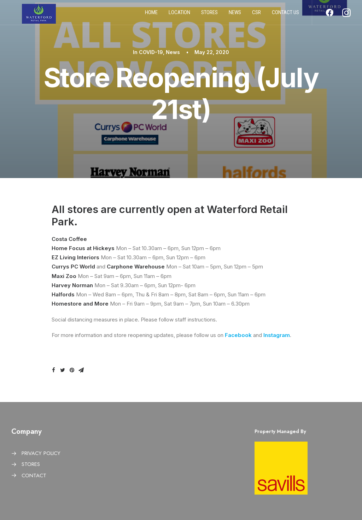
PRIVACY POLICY (41, 453)
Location (179, 15)
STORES (31, 464)
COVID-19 (151, 52)
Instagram (276, 335)
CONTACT (34, 475)
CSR (256, 15)
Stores (209, 15)
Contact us (285, 15)
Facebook (238, 335)
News (235, 15)
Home (151, 15)
